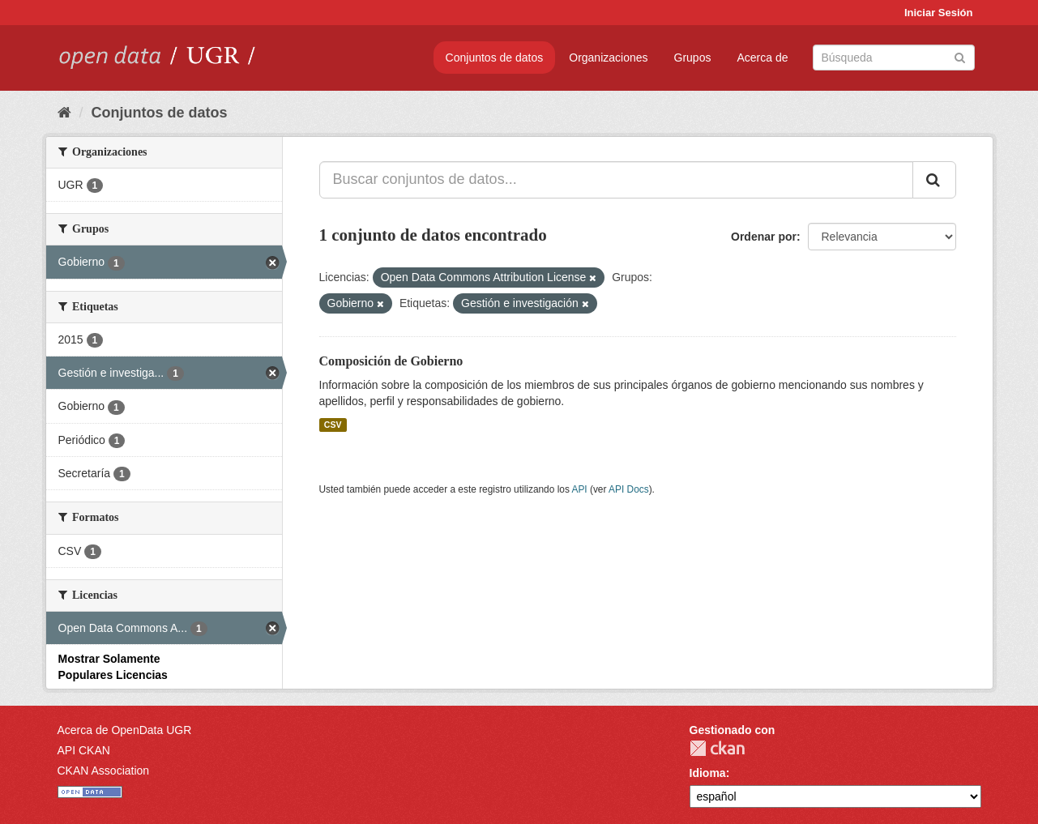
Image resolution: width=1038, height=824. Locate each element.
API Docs (629, 489)
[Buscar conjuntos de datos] (894, 57)
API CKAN (84, 750)
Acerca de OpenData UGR (125, 730)
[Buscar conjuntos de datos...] (616, 180)
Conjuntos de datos (495, 57)
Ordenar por (764, 236)
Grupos (692, 57)
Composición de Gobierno (391, 361)
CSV (333, 424)
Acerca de (762, 57)
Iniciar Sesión (938, 12)
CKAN (717, 748)
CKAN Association (104, 770)
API (579, 489)
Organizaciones (608, 57)
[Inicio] (64, 113)
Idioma (708, 772)
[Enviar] (960, 56)
